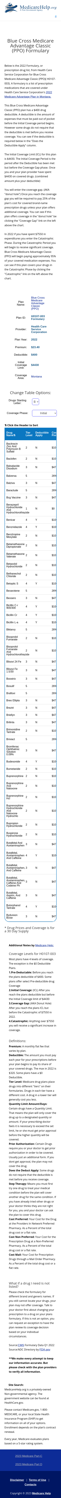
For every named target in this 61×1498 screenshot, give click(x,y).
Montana (36, 376)
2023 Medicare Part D (28, 1464)
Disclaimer (17, 1480)
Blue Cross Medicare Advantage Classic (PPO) (38, 303)
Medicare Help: (44, 945)
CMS (21, 1345)
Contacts (30, 1484)
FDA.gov (45, 1349)
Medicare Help (41, 1493)
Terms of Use (37, 1480)
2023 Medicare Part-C (28, 1456)
